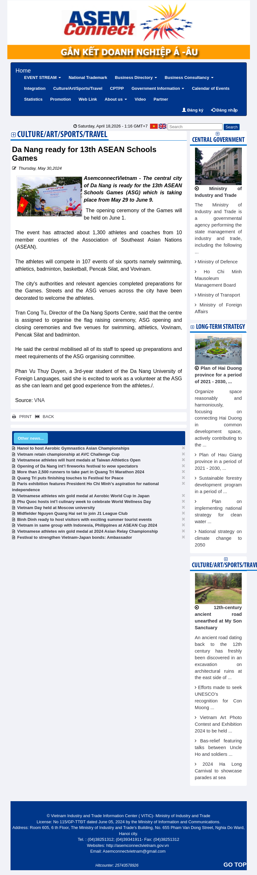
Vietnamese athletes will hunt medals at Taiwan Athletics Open (78, 460)
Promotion (60, 99)
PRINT (22, 416)
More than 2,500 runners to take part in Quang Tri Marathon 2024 (80, 471)
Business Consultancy (189, 77)
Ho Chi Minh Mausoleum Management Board (218, 278)
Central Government (218, 140)
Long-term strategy (220, 327)
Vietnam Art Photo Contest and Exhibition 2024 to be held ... (218, 724)
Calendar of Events (211, 88)
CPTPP (117, 88)
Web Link (88, 99)
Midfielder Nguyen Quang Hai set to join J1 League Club (72, 513)
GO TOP (234, 864)
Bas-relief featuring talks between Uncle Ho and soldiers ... (218, 747)
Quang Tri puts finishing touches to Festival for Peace (70, 478)
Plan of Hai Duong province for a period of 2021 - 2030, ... (218, 375)
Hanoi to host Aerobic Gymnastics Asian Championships (73, 448)
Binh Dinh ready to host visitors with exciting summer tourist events (84, 519)
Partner (161, 99)
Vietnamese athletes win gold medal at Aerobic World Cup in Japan (83, 495)
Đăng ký (192, 110)
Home (23, 69)
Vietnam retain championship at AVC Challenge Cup (68, 454)
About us (116, 99)
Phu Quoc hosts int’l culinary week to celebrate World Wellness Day (84, 501)
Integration (35, 88)
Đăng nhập (224, 110)
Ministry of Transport (219, 295)
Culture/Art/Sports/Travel (77, 88)
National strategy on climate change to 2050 (218, 538)
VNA (39, 400)
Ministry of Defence (218, 261)
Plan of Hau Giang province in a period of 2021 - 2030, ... (218, 461)
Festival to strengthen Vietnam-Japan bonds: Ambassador (74, 537)
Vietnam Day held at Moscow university (56, 507)
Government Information (158, 88)
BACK (43, 416)
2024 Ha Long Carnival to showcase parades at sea (218, 771)
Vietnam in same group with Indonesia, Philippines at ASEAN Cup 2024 (87, 525)
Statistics (33, 99)
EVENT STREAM (42, 77)
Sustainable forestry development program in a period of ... (218, 485)
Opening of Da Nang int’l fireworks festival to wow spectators (77, 466)
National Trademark (88, 77)
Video (140, 99)
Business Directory (136, 77)
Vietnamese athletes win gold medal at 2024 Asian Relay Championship (87, 531)
